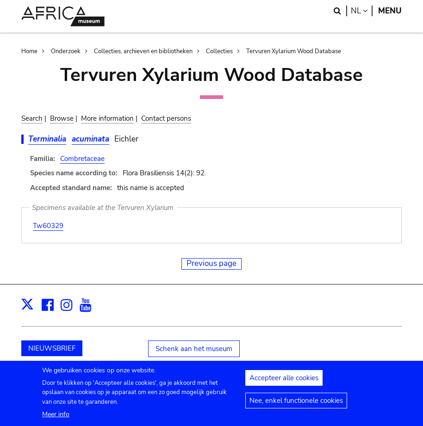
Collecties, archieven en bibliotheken (143, 51)
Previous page (211, 263)
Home (29, 51)
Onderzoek (66, 51)
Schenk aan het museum (194, 348)
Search (32, 118)
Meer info (55, 418)
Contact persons (166, 118)
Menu (390, 11)
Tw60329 (48, 225)
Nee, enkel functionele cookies (296, 404)
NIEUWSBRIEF (51, 348)
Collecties (219, 51)
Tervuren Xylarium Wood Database (293, 51)
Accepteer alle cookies (283, 382)
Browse (62, 118)
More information (107, 118)
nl (362, 11)
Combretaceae (82, 158)
